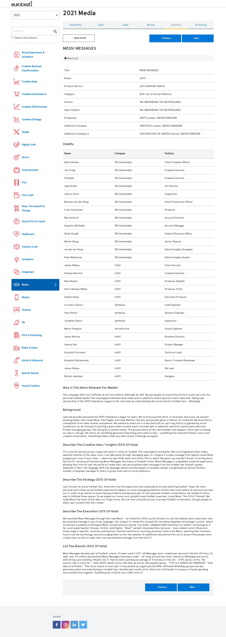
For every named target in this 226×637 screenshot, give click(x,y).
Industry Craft (29, 246)
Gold (100, 24)
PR (23, 322)
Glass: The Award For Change (33, 208)
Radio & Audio (29, 347)
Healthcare (28, 234)
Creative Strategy (31, 119)
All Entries (201, 24)
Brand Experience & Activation (33, 54)
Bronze (151, 24)
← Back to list (79, 38)
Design (25, 131)
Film (24, 182)
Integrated (27, 272)
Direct (25, 157)
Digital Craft (28, 144)
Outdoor (26, 309)
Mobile (25, 297)
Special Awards (30, 373)
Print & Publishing (32, 335)
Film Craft (27, 195)
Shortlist (176, 24)
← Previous (165, 38)
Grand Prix (75, 24)
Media (25, 284)
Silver (126, 24)
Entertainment (30, 170)
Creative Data (29, 81)
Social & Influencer (32, 360)
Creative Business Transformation (31, 68)
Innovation (27, 259)
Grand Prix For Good (33, 221)
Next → (198, 38)
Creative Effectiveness (34, 106)
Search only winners (24, 37)
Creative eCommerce (34, 94)
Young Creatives (31, 385)
